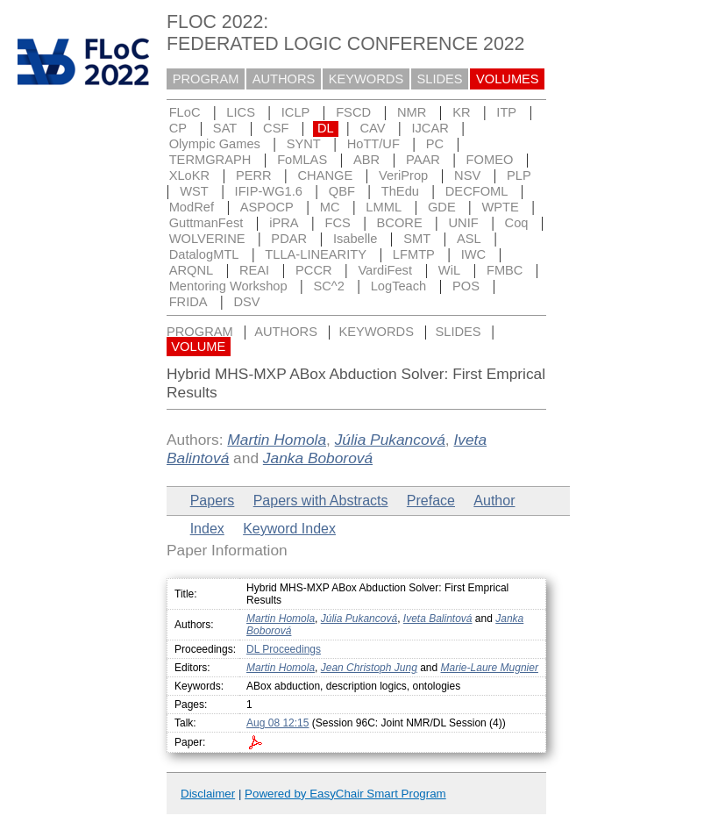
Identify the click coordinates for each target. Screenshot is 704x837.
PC (435, 144)
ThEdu (400, 191)
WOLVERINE (207, 239)
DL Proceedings (283, 649)
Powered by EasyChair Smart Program (345, 793)
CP (178, 128)
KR (461, 112)
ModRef (191, 207)
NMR (411, 112)
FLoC (185, 112)
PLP (519, 175)
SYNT (304, 144)
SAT (225, 128)
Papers (212, 500)
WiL (449, 270)
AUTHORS (284, 79)
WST (194, 191)
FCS (337, 223)
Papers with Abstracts (320, 500)
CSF (275, 128)
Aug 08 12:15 (277, 723)
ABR (366, 160)
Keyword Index (289, 528)
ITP (506, 112)
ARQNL (191, 270)
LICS (240, 112)
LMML (384, 207)
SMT (416, 239)
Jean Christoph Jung (369, 668)
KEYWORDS (366, 79)
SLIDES (440, 79)
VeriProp (403, 175)
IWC (474, 254)
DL (325, 128)
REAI (254, 270)
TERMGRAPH (210, 160)
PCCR (313, 270)
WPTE (500, 207)
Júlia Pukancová (390, 439)
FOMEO (490, 160)
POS (466, 286)
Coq (517, 223)
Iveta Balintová (438, 618)
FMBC (505, 270)
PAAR (423, 160)
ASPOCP (267, 207)
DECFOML (476, 191)
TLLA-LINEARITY (315, 254)
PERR (254, 175)
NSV (467, 175)
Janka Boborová (318, 458)
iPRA (283, 223)
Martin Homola (276, 439)
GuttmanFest (206, 223)
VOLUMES (507, 79)
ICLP (295, 112)
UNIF (464, 223)
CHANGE (325, 175)
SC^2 (328, 286)
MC (330, 207)
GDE (442, 207)
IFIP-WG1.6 (268, 191)
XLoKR (189, 175)
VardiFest (385, 270)
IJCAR (429, 128)
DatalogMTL (204, 254)
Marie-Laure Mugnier (489, 668)
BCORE (400, 223)
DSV (246, 302)
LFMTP (414, 254)
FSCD (353, 112)
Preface (431, 500)
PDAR (289, 239)
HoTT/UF (373, 144)
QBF (342, 191)
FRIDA (188, 302)
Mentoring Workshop (228, 286)
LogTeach (399, 286)
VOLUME (198, 347)
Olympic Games (214, 144)
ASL (469, 239)
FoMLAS (302, 160)
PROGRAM (206, 79)
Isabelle (355, 239)
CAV (373, 128)
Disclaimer (208, 793)
